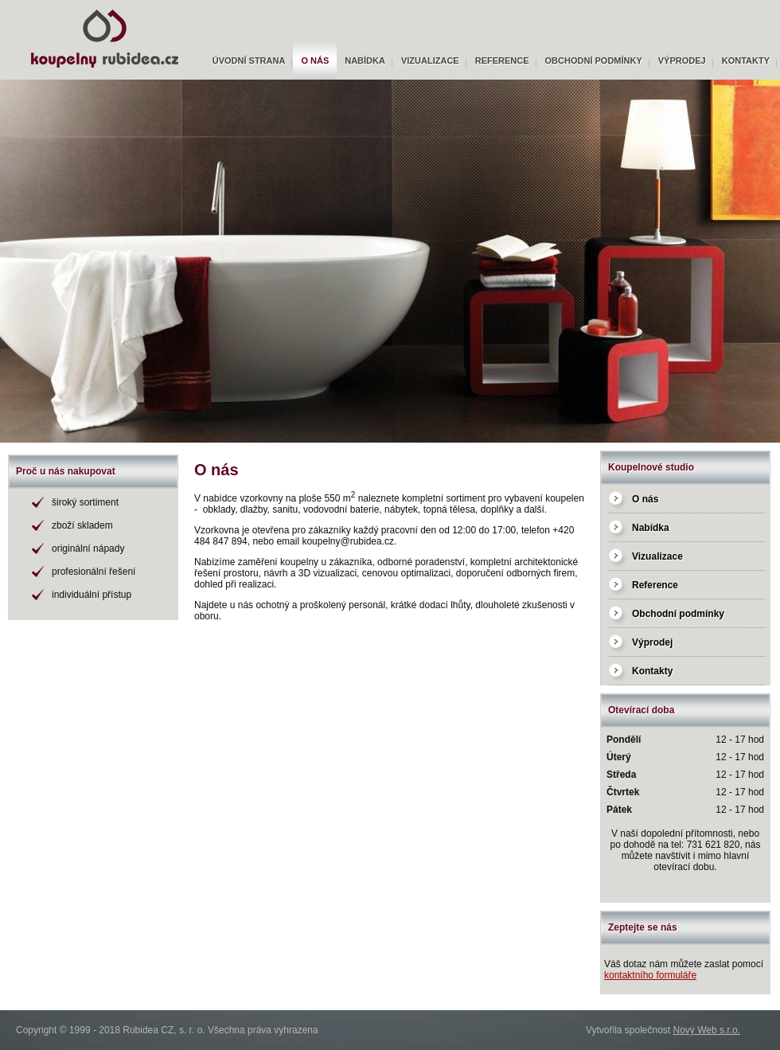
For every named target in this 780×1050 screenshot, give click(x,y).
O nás (315, 60)
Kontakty (746, 60)
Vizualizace (430, 60)
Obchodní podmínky (593, 60)
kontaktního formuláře (650, 975)
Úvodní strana (249, 60)
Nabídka (365, 60)
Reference (502, 60)
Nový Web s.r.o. (706, 1030)
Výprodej (682, 60)
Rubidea (23, 5)
